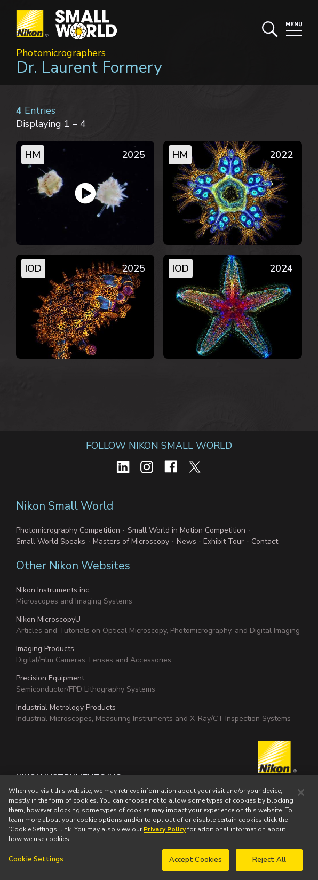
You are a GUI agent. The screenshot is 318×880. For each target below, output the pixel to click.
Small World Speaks (50, 541)
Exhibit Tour (223, 541)
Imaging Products (45, 649)
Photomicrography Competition (68, 530)
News (186, 541)
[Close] (301, 795)
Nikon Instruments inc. (53, 590)
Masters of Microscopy (131, 541)
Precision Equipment (50, 678)
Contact (264, 541)
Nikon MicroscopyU (48, 619)
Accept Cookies (195, 863)
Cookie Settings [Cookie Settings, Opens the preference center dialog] (36, 862)
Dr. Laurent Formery (89, 67)
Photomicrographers (61, 52)
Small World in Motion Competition (186, 530)
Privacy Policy (165, 832)
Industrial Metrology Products (66, 707)
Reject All (269, 863)
